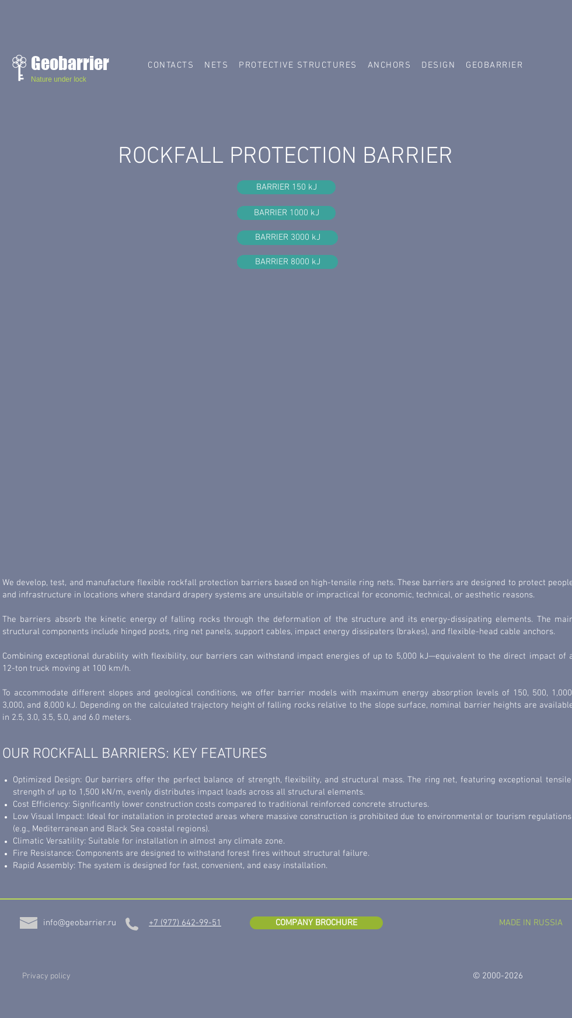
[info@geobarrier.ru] (79, 923)
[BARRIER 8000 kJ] (287, 262)
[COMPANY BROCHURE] (316, 922)
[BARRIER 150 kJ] (286, 187)
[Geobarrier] (79, 63)
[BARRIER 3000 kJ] (287, 237)
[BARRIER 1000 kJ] (286, 213)
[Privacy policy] (46, 976)
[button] (216, 65)
